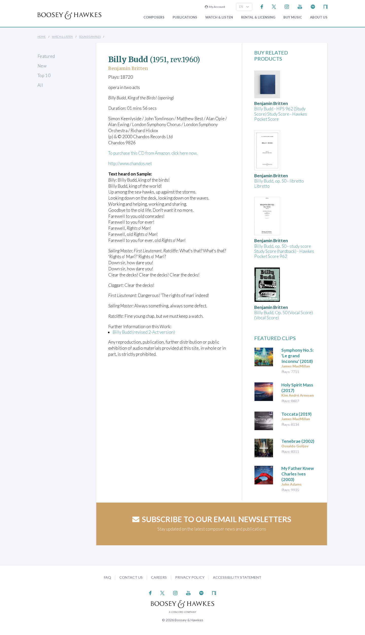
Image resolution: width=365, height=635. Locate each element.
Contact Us (131, 577)
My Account (215, 7)
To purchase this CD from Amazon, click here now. (154, 153)
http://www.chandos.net (130, 163)
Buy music (292, 17)
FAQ (107, 577)
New (42, 65)
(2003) (297, 474)
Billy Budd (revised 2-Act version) (144, 331)
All (40, 85)
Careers (159, 577)
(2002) (297, 441)
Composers (154, 17)
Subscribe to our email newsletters (211, 519)
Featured (46, 56)
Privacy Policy (190, 577)
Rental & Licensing (258, 17)
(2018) (297, 355)
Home (42, 36)
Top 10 (44, 75)
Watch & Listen (219, 17)
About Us (318, 17)
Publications (185, 17)
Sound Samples (90, 36)
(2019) (296, 414)
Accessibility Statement (237, 577)
